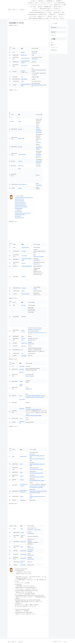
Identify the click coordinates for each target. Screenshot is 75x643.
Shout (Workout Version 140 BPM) (36, 473)
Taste (22, 353)
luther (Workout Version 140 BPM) (36, 469)
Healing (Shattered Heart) (27, 266)
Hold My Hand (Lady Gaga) (20, 205)
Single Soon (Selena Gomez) (20, 203)
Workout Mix (38, 142)
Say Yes (31, 454)
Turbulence (22, 535)
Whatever (23, 52)
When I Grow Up (24, 65)
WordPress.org (53, 50)
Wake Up (23, 276)
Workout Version (31, 533)
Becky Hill (30, 343)
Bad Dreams (22, 411)
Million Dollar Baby (25, 247)
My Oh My (20, 146)
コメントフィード (54, 47)
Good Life (20, 129)
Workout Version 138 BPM (39, 256)
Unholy (22, 81)
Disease (21, 381)
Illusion (19, 168)
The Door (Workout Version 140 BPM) (37, 480)
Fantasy (21, 418)
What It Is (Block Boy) (22, 184)
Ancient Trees (23, 564)
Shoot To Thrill (23, 55)
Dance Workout (37, 260)
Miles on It (24, 263)
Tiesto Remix (34, 52)
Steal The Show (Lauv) (19, 199)
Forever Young (24, 343)
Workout (35, 288)
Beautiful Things (21, 138)
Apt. (22, 349)
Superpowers (23, 355)
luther (21, 468)
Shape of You (20, 165)
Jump (21, 395)
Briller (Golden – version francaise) (34, 529)
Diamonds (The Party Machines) (21, 206)
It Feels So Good (23, 554)
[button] (65, 23)
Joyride (21, 546)
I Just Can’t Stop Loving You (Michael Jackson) (24, 197)
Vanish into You (23, 558)
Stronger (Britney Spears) (20, 214)
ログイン (52, 42)
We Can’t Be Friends (26, 293)
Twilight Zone (22, 500)
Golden (21, 528)
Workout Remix (35, 58)
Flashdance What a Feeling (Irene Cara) (22, 213)
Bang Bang (22, 369)
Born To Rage (22, 402)
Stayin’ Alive (30, 551)
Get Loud (22, 532)
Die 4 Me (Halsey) (18, 211)
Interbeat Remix (29, 388)
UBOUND (30, 340)
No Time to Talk (23, 550)
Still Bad (21, 496)
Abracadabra (22, 366)
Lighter (19, 121)
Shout (21, 472)
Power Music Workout (30, 376)
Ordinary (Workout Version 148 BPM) (37, 476)
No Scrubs (23, 70)
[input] (59, 23)
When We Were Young (25, 58)
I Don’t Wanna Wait (22, 154)
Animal (23, 290)
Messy (21, 464)
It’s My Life (30, 540)
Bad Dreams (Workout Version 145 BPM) (33, 415)
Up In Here (20, 161)
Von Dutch (24, 251)
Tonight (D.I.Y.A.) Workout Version (34, 329)
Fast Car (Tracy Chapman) (20, 202)
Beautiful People (23, 456)
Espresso (20, 188)
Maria (22, 336)
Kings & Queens (24, 79)
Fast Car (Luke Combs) (19, 200)
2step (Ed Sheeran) (18, 208)
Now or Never (23, 541)
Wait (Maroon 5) (18, 216)
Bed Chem (23, 305)
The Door (22, 479)
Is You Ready (24, 255)
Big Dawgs (22, 375)
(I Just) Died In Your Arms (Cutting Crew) (36, 332)
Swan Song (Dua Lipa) (19, 217)
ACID (22, 76)
